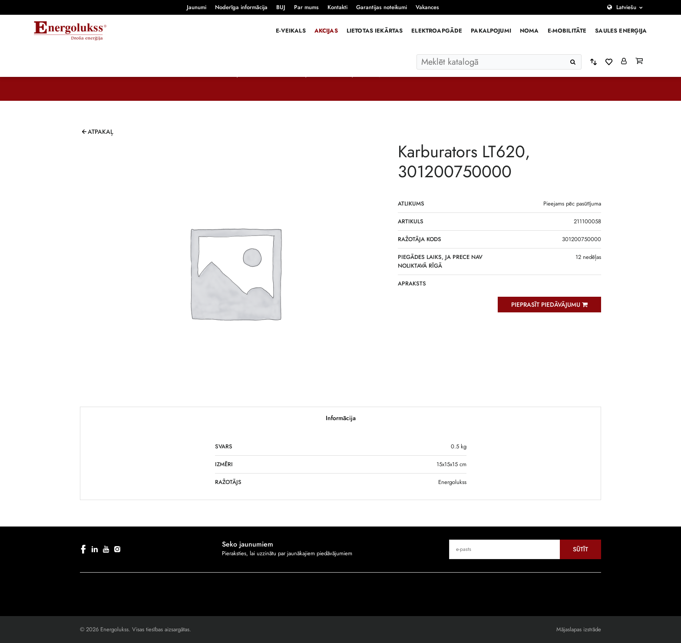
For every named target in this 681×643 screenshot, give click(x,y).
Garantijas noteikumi (381, 7)
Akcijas (326, 31)
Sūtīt (580, 549)
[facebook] (83, 549)
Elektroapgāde (436, 31)
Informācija (341, 418)
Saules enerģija (621, 31)
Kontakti (337, 7)
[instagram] (117, 549)
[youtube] (105, 549)
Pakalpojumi (491, 31)
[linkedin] (94, 549)
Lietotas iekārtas (375, 31)
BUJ (280, 7)
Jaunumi (196, 7)
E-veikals (290, 31)
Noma (529, 31)
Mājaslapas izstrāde (578, 629)
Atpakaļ (100, 131)
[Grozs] (639, 61)
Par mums (306, 7)
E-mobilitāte (567, 31)
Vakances (427, 7)
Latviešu (626, 7)
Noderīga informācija (241, 7)
